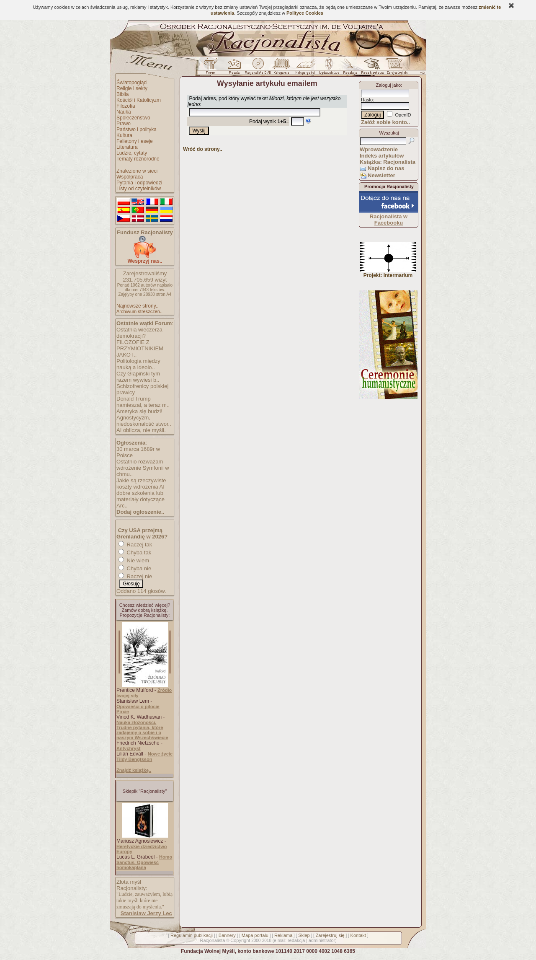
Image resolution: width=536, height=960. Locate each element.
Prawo (123, 124)
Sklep (304, 935)
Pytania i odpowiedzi (139, 183)
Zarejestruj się (330, 935)
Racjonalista (212, 940)
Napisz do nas (386, 168)
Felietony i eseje (134, 141)
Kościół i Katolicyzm (138, 100)
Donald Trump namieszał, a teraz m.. (143, 402)
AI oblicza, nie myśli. (141, 430)
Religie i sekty (131, 88)
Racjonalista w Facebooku (388, 219)
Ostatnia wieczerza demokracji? (139, 332)
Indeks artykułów (382, 156)
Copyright (240, 940)
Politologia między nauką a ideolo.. (138, 364)
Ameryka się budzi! (139, 411)
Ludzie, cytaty (131, 153)
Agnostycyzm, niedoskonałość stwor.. (143, 420)
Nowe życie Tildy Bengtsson (144, 756)
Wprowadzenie (379, 149)
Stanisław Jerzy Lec (146, 913)
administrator (322, 940)
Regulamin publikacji (191, 935)
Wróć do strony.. (202, 149)
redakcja (296, 940)
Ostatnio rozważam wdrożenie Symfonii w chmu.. (142, 467)
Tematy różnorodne (138, 159)
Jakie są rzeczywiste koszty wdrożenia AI (141, 483)
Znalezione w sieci (136, 171)
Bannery (227, 935)
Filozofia (125, 106)
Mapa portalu (255, 935)
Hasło (367, 99)
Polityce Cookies (304, 13)
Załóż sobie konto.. (385, 122)
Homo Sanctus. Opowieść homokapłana (144, 862)
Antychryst (128, 748)
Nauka (123, 112)
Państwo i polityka (136, 129)
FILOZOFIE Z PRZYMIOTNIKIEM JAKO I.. (139, 348)
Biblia (122, 94)
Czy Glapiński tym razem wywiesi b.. (138, 376)
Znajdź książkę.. (133, 770)
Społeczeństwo (133, 118)
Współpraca (129, 177)
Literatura (127, 147)
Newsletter (381, 175)
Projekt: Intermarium (388, 273)
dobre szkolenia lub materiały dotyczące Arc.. (140, 499)
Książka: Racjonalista (387, 162)
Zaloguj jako (388, 85)
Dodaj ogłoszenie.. (140, 512)
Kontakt (358, 935)
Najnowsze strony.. (137, 306)
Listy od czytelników (138, 188)
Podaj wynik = (269, 121)
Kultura (124, 135)
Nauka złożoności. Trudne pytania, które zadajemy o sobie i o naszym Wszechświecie (142, 730)
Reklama (283, 935)
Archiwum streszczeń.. (139, 311)
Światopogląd (131, 82)
